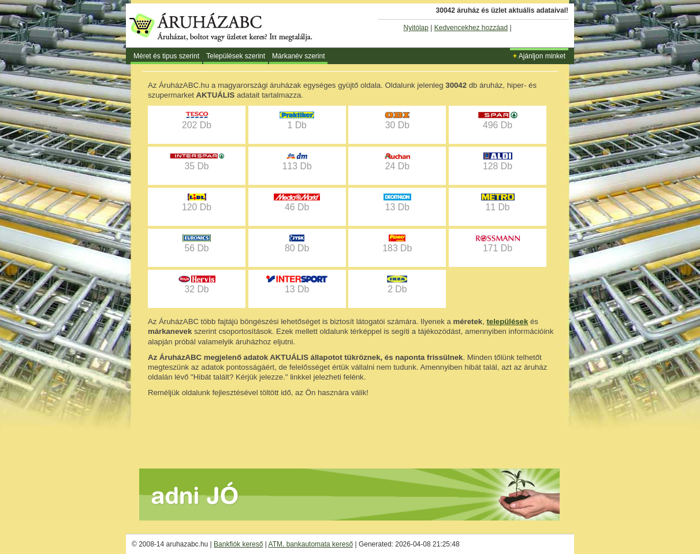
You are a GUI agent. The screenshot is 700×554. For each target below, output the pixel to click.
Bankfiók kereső (238, 544)
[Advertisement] (350, 429)
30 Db (397, 120)
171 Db (497, 244)
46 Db (297, 203)
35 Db (197, 162)
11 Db (498, 203)
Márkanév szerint (298, 56)
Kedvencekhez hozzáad (471, 28)
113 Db (297, 162)
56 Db (197, 244)
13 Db (397, 203)
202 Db (196, 120)
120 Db (196, 203)
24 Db (397, 162)
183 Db (397, 244)
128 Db (497, 162)
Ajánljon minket (539, 56)
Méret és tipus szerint (166, 56)
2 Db (397, 285)
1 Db (297, 120)
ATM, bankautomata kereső (311, 544)
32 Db (196, 285)
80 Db (297, 244)
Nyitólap (416, 28)
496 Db (498, 120)
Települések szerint (235, 56)
